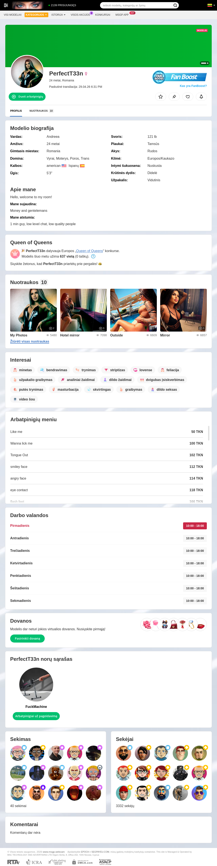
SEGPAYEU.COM (100, 852)
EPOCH (85, 852)
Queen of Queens (89, 251)
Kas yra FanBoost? (193, 86)
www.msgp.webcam (54, 851)
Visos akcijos (81, 14)
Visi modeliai (12, 14)
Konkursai (102, 14)
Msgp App (123, 14)
